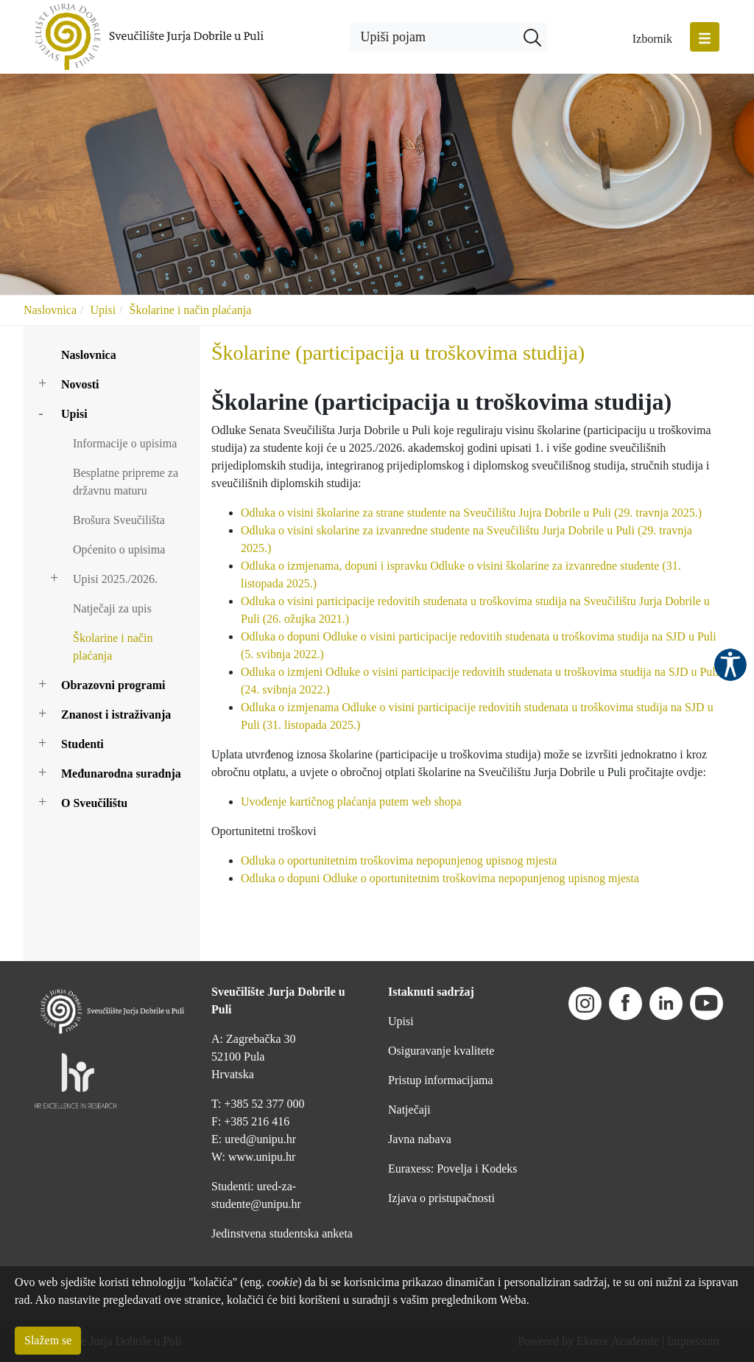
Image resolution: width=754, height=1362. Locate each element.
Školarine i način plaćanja (191, 310)
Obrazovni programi (113, 685)
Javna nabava (419, 1139)
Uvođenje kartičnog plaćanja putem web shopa (351, 801)
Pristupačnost (730, 665)
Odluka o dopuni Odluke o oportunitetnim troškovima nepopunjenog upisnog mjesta (440, 878)
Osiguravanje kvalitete (441, 1050)
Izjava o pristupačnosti (441, 1198)
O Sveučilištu (94, 803)
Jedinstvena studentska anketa (282, 1233)
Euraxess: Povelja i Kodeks (453, 1168)
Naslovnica (50, 310)
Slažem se (47, 1340)
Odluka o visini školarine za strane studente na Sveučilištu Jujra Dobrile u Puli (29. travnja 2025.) (471, 512)
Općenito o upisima (119, 549)
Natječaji (409, 1109)
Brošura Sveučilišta (119, 520)
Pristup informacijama (440, 1080)
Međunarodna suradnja (121, 773)
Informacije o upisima (125, 443)
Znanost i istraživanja (116, 714)
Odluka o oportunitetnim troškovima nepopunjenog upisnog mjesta (399, 860)
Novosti (80, 384)
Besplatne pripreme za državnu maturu (125, 482)
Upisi (103, 310)
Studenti (82, 744)
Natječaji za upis (112, 608)
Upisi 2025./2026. (115, 579)
